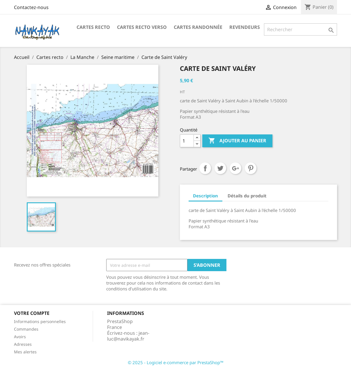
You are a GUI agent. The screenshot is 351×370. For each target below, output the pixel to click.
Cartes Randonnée (198, 27)
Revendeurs (244, 27)
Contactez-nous (31, 7)
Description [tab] (205, 196)
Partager (205, 168)
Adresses (23, 344)
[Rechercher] (300, 29)
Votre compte (31, 313)
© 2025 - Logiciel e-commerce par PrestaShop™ (176, 362)
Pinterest (250, 168)
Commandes (26, 329)
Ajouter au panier (237, 141)
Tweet (220, 168)
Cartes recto (93, 27)
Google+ (235, 168)
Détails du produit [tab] (247, 196)
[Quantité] (187, 140)
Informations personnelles (40, 321)
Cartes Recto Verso (142, 27)
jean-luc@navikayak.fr (128, 336)
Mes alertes (25, 352)
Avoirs (20, 336)
